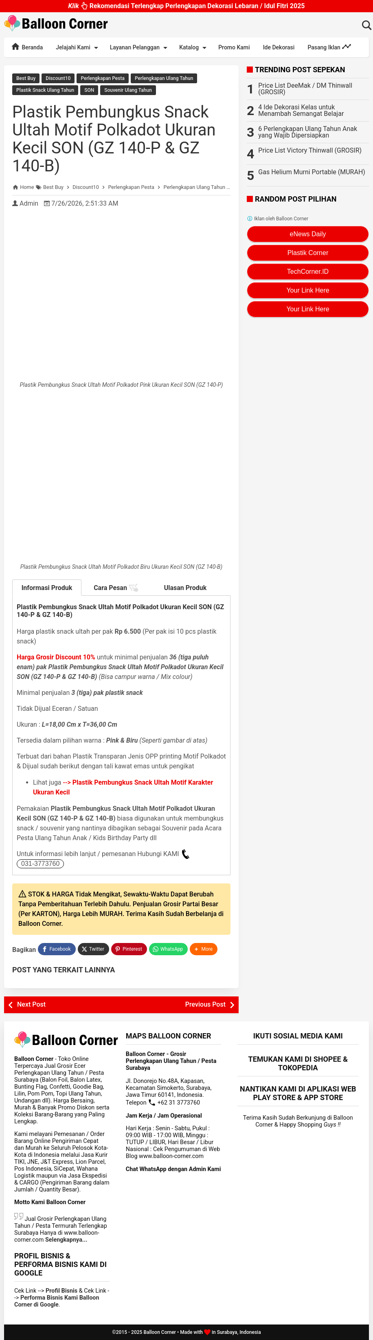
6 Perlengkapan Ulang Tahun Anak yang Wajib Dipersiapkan (307, 132)
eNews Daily (308, 234)
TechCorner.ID (308, 271)
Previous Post (205, 1004)
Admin (29, 203)
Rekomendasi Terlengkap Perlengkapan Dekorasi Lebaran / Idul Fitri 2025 (186, 8)
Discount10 (58, 78)
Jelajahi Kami (78, 48)
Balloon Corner (159, 1332)
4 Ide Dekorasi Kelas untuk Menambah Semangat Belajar (301, 110)
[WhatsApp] (168, 949)
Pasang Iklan (329, 46)
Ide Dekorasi (279, 47)
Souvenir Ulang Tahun (128, 90)
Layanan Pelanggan (140, 48)
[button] (203, 949)
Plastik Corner (307, 252)
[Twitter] (93, 949)
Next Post (31, 1004)
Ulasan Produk (185, 588)
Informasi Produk (47, 588)
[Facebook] (56, 949)
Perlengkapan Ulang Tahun (164, 78)
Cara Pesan (116, 588)
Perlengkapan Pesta (102, 78)
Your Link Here (307, 290)
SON (89, 90)
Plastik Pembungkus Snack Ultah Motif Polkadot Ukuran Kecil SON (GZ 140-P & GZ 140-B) (114, 138)
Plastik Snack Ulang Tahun (45, 90)
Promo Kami (234, 47)
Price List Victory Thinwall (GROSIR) (310, 150)
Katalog (194, 48)
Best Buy (25, 78)
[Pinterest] (129, 949)
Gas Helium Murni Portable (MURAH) (311, 172)
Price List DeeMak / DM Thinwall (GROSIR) (305, 89)
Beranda (27, 46)
